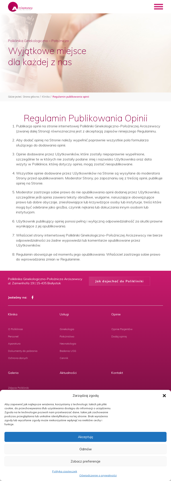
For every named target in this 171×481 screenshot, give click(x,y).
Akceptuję (85, 437)
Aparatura (14, 343)
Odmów (85, 449)
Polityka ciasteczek (64, 471)
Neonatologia (68, 343)
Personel (13, 336)
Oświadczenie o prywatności (98, 475)
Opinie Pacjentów (121, 329)
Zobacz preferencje (85, 461)
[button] (164, 395)
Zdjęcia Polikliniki (18, 387)
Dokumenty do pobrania (22, 351)
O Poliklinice (15, 329)
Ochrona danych (18, 358)
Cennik (64, 358)
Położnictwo (67, 336)
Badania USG (68, 351)
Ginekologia (67, 329)
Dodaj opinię (119, 336)
